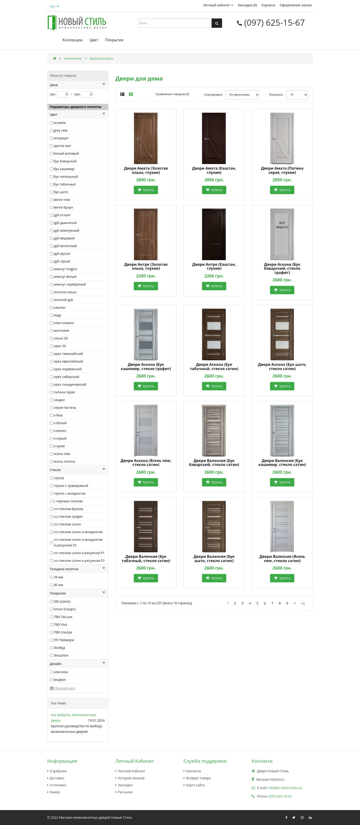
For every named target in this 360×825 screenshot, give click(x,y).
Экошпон (61, 655)
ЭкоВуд (59, 647)
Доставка (57, 778)
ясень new (62, 453)
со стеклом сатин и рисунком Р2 (79, 560)
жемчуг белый (65, 276)
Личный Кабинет (131, 771)
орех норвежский (68, 369)
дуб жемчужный (66, 230)
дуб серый (62, 261)
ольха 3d (61, 338)
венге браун (63, 207)
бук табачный (65, 184)
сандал (59, 400)
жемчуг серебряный (70, 284)
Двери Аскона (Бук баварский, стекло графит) (282, 268)
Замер (55, 792)
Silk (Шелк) (62, 601)
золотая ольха (65, 292)
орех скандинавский (70, 384)
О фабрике (58, 771)
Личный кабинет (218, 5)
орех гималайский (68, 353)
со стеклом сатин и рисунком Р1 (79, 553)
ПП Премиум (64, 640)
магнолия (61, 330)
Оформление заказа (296, 5)
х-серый (60, 438)
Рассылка (125, 792)
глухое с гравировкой (71, 485)
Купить (145, 190)
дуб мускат (62, 253)
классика (61, 672)
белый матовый (66, 153)
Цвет (93, 40)
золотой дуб (63, 299)
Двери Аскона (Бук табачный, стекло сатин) (214, 366)
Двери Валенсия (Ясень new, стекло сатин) (282, 558)
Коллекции (72, 40)
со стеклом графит (68, 516)
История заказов (131, 778)
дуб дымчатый (65, 222)
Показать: (276, 94)
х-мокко (60, 430)
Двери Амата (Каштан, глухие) (214, 170)
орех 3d (60, 346)
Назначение (73, 58)
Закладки (125, 785)
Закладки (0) (247, 5)
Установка (58, 785)
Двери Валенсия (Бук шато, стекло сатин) (214, 558)
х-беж (58, 415)
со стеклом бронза (68, 509)
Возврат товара (198, 778)
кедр (57, 315)
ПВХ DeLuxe (63, 617)
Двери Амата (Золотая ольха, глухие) (146, 170)
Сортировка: (213, 94)
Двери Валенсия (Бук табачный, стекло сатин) (146, 558)
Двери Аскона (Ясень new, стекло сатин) (145, 462)
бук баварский (65, 161)
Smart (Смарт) (64, 609)
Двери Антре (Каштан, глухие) (214, 266)
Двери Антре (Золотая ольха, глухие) (146, 266)
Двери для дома (101, 58)
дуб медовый (64, 238)
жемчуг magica (65, 269)
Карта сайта (195, 785)
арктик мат (62, 145)
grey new (61, 130)
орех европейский (68, 361)
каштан (60, 307)
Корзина (268, 5)
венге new (62, 199)
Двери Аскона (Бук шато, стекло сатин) (282, 366)
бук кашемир (64, 169)
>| (303, 603)
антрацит (61, 138)
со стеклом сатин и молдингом (78, 532)
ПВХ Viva (60, 624)
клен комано (64, 323)
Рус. (54, 6)
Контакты (193, 771)
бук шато (61, 192)
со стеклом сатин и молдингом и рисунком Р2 (78, 542)
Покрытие (114, 40)
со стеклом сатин (67, 524)
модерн (60, 679)
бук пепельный (66, 176)
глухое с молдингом (70, 493)
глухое (59, 478)
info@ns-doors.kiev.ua (285, 788)
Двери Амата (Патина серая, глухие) (282, 170)
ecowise (60, 122)
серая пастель (65, 407)
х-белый (60, 423)
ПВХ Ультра (63, 632)
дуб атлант (62, 215)
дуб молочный (65, 246)
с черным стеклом (68, 501)
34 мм (58, 577)
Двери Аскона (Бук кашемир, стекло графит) (146, 366)
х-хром (59, 446)
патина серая (64, 392)
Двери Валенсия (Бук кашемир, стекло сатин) (282, 462)
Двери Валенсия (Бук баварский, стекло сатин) (214, 462)
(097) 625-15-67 (280, 796)
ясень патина (64, 461)
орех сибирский (66, 376)
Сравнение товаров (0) (172, 94)
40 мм (58, 585)
